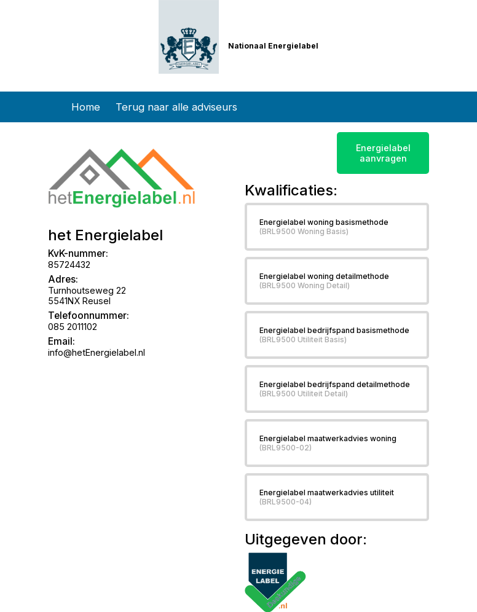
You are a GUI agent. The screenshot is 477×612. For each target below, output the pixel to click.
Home (85, 107)
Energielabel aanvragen (383, 153)
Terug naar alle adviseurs (176, 107)
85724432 (69, 264)
